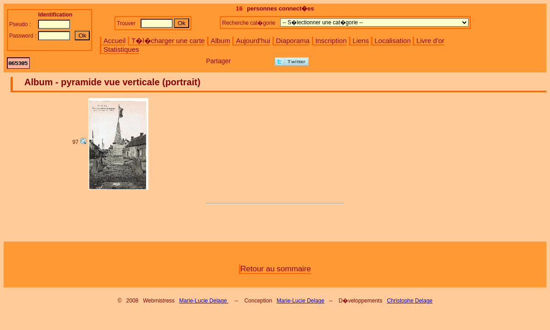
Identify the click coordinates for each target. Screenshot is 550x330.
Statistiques (121, 49)
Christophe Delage (409, 300)
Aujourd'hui (253, 40)
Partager (218, 61)
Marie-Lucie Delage (203, 300)
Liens (361, 40)
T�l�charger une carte (168, 40)
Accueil (114, 40)
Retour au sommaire (275, 268)
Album (220, 40)
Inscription (331, 40)
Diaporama (293, 40)
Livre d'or (430, 40)
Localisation (393, 40)
